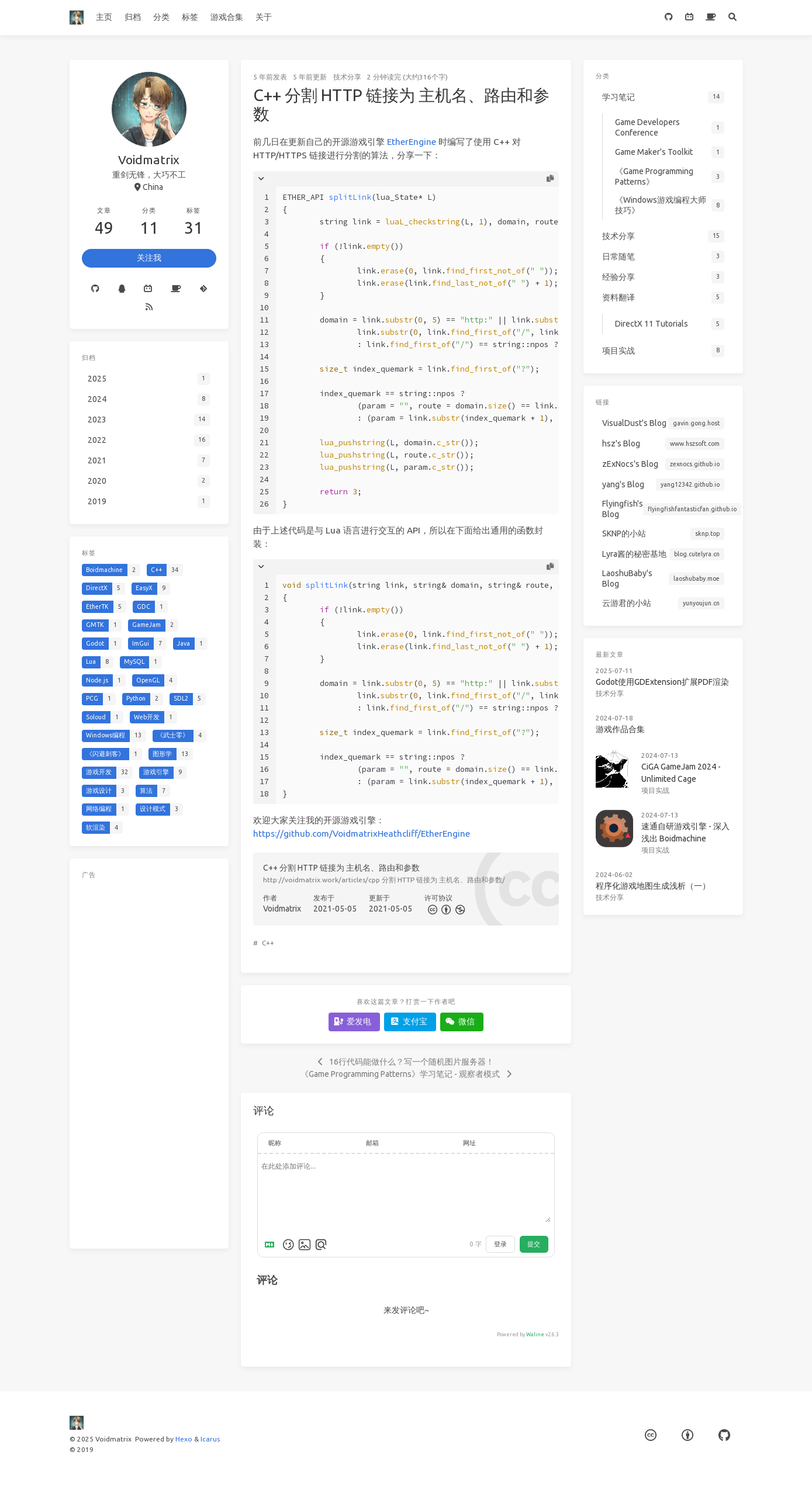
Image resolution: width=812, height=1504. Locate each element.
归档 (133, 17)
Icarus (210, 1439)
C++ (268, 943)
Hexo (183, 1439)
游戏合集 (226, 17)
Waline (535, 1334)
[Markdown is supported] (272, 1245)
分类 (161, 17)
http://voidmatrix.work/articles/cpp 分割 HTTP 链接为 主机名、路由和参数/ (384, 879)
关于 (263, 17)
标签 (190, 17)
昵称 (274, 1142)
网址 (469, 1142)
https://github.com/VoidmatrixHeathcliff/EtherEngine (361, 833)
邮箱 (372, 1142)
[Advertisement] (148, 1058)
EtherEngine (411, 142)
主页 (104, 17)
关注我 (149, 257)
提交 (533, 1243)
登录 (500, 1243)
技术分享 (347, 77)
